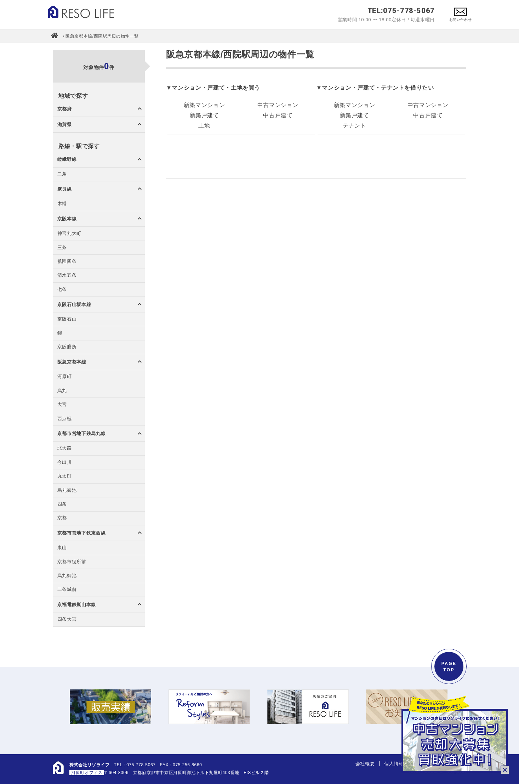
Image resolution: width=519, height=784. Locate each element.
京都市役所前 (71, 562)
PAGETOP (449, 666)
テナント (354, 126)
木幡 (62, 204)
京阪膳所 (67, 347)
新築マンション (204, 105)
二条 (62, 174)
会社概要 (365, 763)
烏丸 (62, 391)
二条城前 (67, 589)
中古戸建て (277, 115)
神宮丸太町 (69, 233)
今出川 (64, 462)
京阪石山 (67, 319)
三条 (62, 248)
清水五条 (67, 275)
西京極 (64, 419)
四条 (62, 504)
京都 (62, 518)
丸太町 (64, 476)
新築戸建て (204, 115)
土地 (204, 126)
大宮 (62, 404)
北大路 (64, 448)
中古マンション (277, 105)
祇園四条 (67, 261)
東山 (62, 548)
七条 (62, 289)
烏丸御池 (67, 490)
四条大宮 (67, 619)
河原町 (64, 376)
